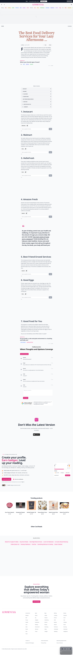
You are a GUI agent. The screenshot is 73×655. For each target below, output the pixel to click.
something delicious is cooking (45, 544)
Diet (20, 7)
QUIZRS (52, 65)
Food (64, 617)
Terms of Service (60, 642)
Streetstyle (47, 7)
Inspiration (69, 7)
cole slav (34, 544)
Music (38, 7)
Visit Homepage (36, 601)
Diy (62, 7)
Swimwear (65, 629)
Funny (27, 620)
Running (65, 626)
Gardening (47, 620)
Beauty (65, 613)
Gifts (55, 620)
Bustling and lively (30, 342)
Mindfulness (42, 7)
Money (46, 624)
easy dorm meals (24, 541)
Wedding (55, 631)
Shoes (28, 7)
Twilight (46, 631)
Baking (2, 7)
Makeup (36, 624)
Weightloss (52, 7)
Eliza (23, 45)
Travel (36, 631)
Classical (31, 64)
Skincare (31, 7)
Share (49, 45)
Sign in (23, 481)
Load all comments (24, 354)
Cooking (9, 7)
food (2, 26)
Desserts (65, 615)
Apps (36, 613)
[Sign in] (71, 4)
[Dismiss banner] (51, 402)
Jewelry (55, 622)
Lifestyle (65, 622)
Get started (68, 475)
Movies (55, 624)
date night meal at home (36, 541)
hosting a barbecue (25, 544)
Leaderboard (56, 475)
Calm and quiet (23, 342)
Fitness (55, 617)
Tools (26, 633)
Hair (35, 7)
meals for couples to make (11, 541)
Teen (6, 7)
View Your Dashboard (18, 479)
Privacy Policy (43, 642)
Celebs (46, 615)
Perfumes (17, 7)
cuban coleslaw (58, 544)
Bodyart (27, 615)
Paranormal (37, 626)
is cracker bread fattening (61, 541)
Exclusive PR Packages (30, 642)
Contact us (28, 640)
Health (13, 7)
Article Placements (44, 640)
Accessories (28, 613)
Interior (57, 7)
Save (44, 45)
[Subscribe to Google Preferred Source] (27, 403)
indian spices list (15, 544)
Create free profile (6, 479)
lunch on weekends (48, 541)
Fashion (46, 617)
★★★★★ (70, 26)
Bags (60, 7)
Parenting (46, 626)
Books (36, 615)
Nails (65, 7)
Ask (50, 129)
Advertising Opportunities (61, 640)
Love (26, 624)
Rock (24, 64)
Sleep (46, 629)
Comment (26, 397)
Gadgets (24, 7)
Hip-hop (27, 64)
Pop (21, 64)
